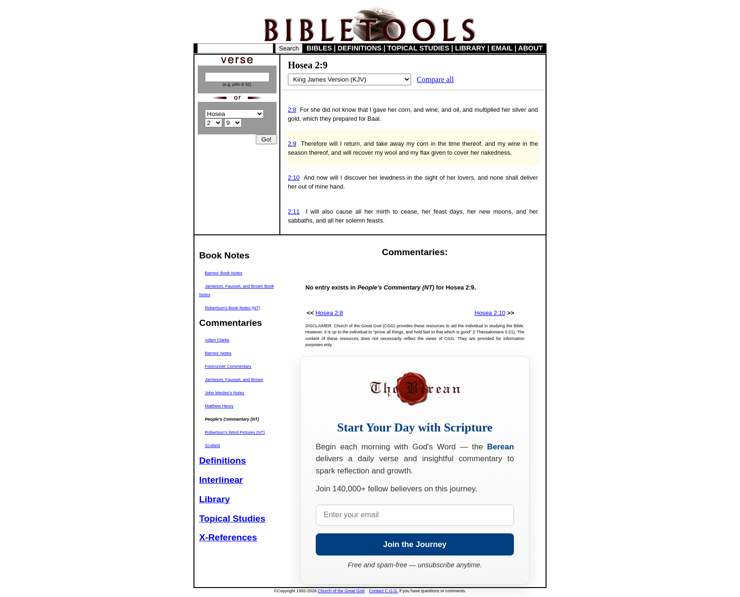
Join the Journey (414, 544)
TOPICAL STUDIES (418, 48)
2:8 (292, 109)
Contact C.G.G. (383, 591)
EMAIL (502, 48)
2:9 (292, 143)
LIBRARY (470, 48)
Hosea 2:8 (329, 312)
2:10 (294, 177)
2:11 (294, 211)
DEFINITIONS (360, 48)
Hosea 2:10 (489, 312)
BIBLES (319, 48)
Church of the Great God (341, 591)
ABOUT (530, 48)
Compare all (435, 79)
